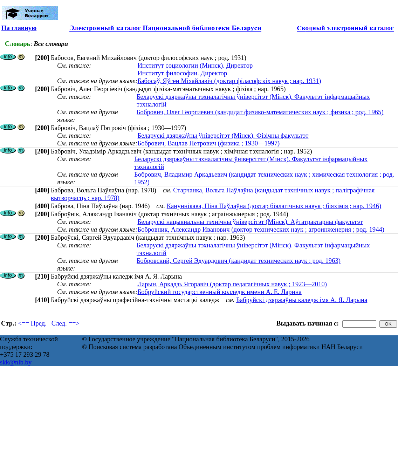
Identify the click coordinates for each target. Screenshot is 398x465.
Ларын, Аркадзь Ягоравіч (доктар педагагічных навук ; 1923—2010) (232, 284)
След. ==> (66, 323)
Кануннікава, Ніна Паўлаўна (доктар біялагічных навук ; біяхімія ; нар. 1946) (274, 206)
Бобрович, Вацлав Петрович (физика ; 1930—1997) (208, 143)
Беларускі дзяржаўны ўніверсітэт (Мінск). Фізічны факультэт (222, 135)
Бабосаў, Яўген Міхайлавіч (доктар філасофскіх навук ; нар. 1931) (229, 80)
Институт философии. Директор (182, 73)
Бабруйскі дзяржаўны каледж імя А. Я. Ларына (301, 299)
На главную (18, 28)
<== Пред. (32, 323)
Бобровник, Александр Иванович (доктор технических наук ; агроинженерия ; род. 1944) (260, 229)
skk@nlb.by (16, 362)
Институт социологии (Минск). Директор (195, 65)
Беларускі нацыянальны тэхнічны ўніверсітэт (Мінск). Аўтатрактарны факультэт (250, 221)
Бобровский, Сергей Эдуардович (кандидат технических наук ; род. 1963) (239, 260)
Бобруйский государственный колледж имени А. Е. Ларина (219, 291)
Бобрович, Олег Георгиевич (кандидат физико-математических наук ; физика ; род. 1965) (260, 112)
